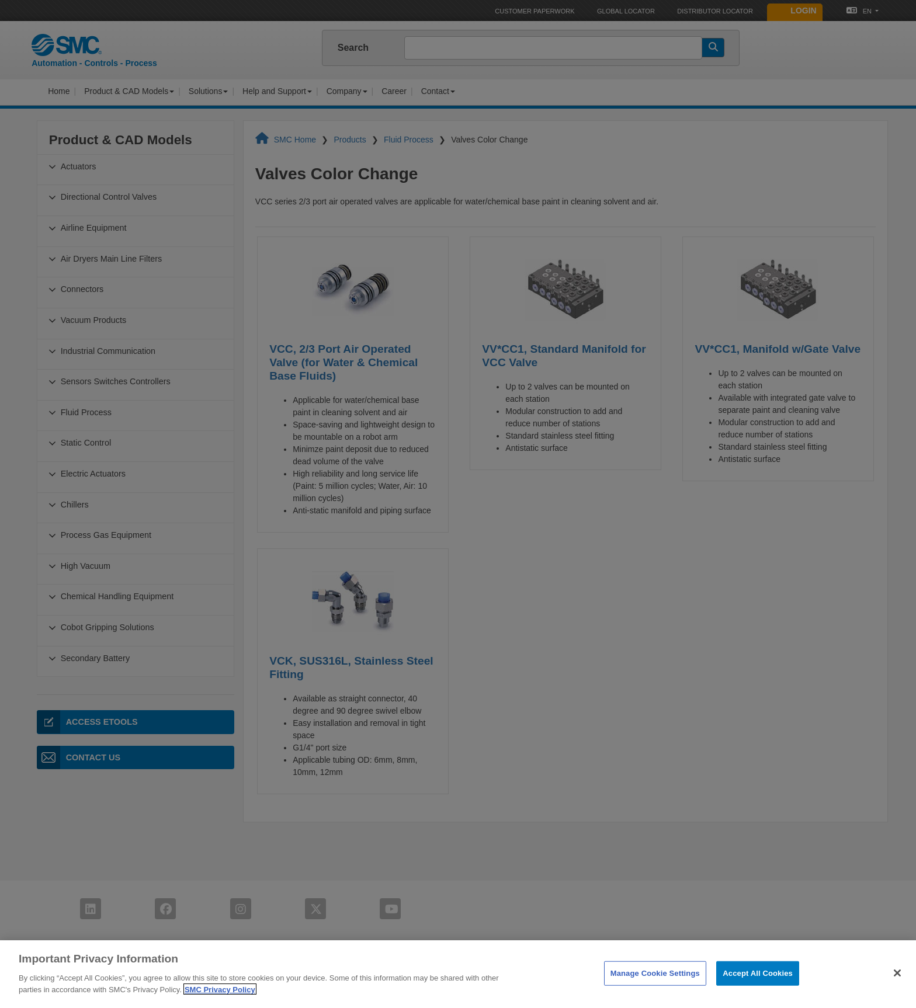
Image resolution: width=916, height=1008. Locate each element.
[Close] (897, 990)
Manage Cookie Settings (655, 990)
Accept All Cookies (758, 990)
